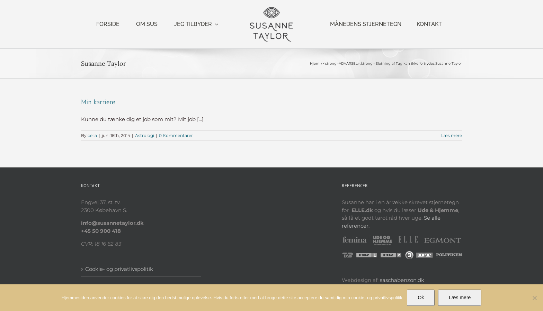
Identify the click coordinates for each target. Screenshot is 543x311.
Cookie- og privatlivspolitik (119, 269)
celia (92, 135)
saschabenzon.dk (402, 280)
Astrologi (144, 135)
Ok (421, 297)
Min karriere (98, 102)
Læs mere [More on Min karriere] (451, 135)
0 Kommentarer (176, 135)
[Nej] (534, 297)
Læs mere (460, 297)
